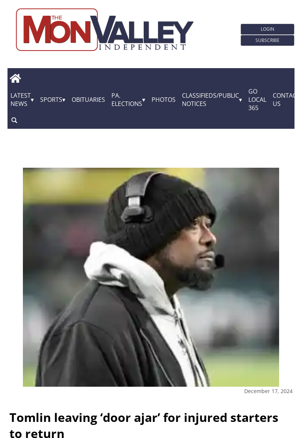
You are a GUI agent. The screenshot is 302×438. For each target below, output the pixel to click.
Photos (164, 99)
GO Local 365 (257, 99)
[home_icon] (15, 78)
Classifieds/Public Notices (210, 99)
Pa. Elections (126, 99)
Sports (51, 99)
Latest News (21, 99)
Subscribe (267, 40)
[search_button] (14, 120)
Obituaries (88, 99)
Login (267, 29)
